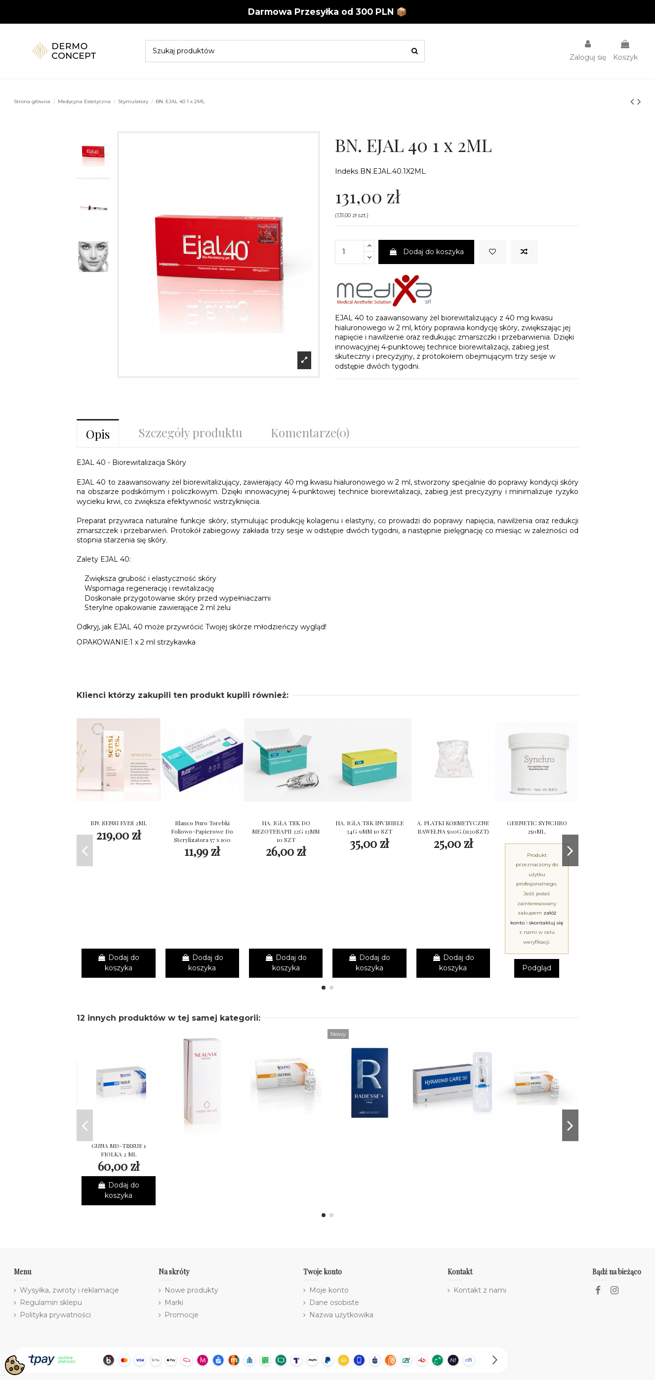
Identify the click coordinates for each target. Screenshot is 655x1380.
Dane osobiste (334, 1302)
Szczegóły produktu (190, 432)
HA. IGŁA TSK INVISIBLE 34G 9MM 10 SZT (369, 827)
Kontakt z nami (479, 1290)
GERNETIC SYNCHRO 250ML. (537, 827)
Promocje (181, 1314)
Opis (98, 434)
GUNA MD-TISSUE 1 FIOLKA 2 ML (118, 1150)
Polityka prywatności (55, 1314)
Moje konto (329, 1290)
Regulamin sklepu (51, 1302)
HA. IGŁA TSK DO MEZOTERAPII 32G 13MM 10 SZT (286, 831)
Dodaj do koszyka (426, 251)
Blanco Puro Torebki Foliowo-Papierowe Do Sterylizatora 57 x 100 (202, 831)
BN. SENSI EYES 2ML (118, 823)
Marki (173, 1302)
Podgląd (536, 967)
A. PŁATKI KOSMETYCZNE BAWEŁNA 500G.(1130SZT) (453, 827)
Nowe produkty (191, 1290)
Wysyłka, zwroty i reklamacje (69, 1290)
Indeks (346, 171)
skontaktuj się (546, 923)
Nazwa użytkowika (341, 1314)
